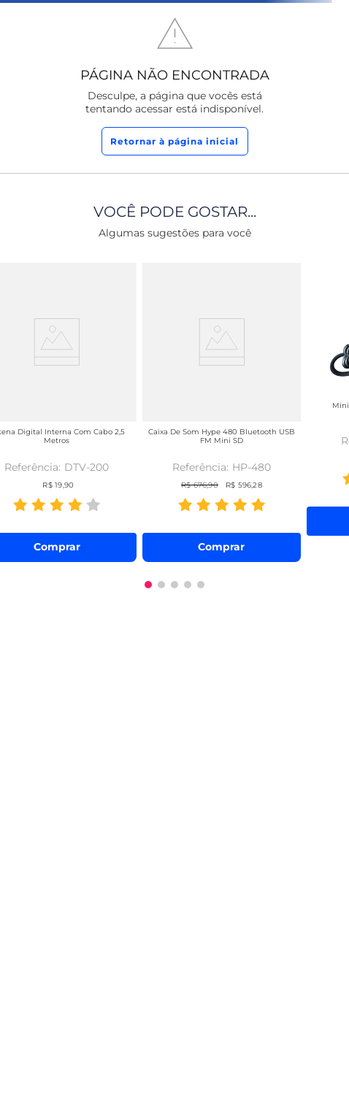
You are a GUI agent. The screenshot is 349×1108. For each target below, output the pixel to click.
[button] (148, 584)
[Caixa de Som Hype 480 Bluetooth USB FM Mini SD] (222, 409)
